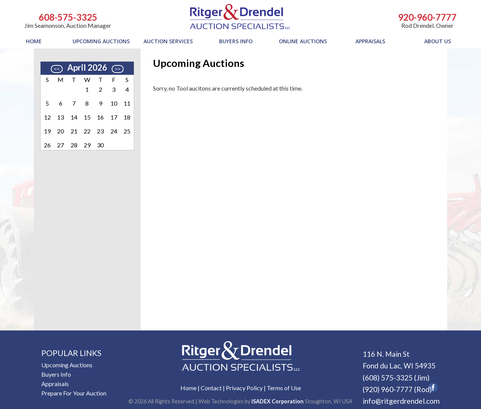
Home (188, 387)
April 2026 (87, 67)
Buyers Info (56, 374)
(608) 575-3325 (388, 377)
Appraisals (55, 383)
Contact (211, 387)
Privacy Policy (244, 387)
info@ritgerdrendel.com (401, 401)
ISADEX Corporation (277, 401)
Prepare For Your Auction (73, 393)
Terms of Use (284, 387)
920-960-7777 (427, 17)
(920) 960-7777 (388, 389)
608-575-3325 (68, 17)
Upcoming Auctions (66, 364)
